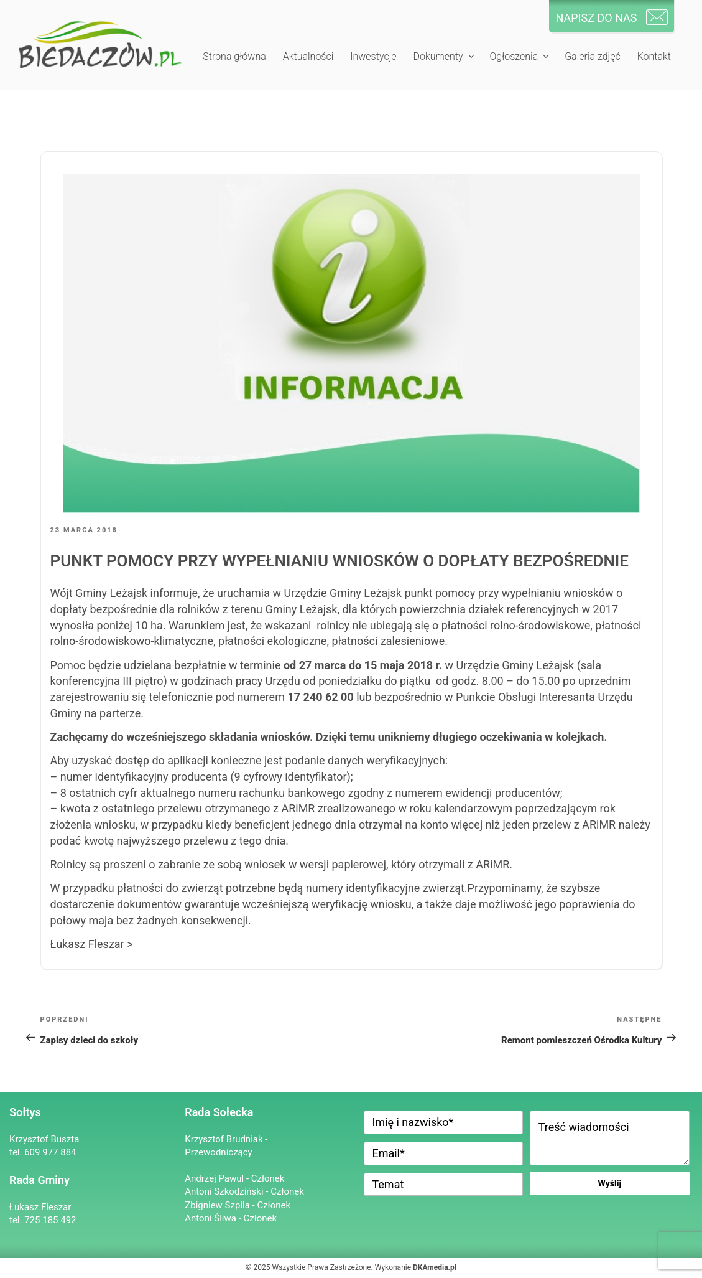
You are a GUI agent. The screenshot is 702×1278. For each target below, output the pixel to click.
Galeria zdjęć (593, 56)
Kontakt (654, 56)
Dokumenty (444, 56)
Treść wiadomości (610, 1138)
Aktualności (308, 56)
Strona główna (234, 56)
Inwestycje (373, 56)
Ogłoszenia (520, 56)
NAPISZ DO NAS (596, 17)
